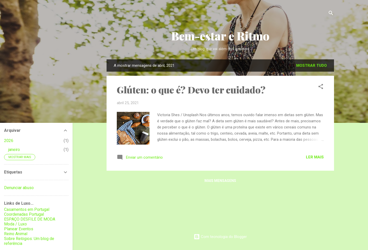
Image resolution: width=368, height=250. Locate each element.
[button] (321, 87)
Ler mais (315, 157)
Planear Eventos (18, 228)
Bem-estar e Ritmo (220, 35)
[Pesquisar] (331, 14)
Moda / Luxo (15, 224)
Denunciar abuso (19, 187)
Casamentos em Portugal (26, 209)
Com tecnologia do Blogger (220, 236)
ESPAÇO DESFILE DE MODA (29, 219)
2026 (8, 140)
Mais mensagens (220, 181)
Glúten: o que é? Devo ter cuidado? (191, 89)
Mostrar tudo (311, 65)
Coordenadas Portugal (24, 214)
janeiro (14, 149)
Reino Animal (15, 233)
